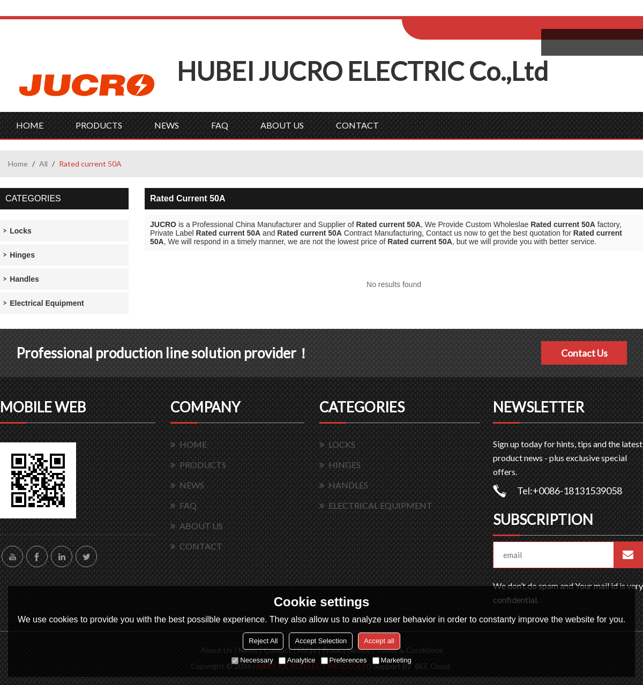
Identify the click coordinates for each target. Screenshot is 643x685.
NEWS (166, 125)
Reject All (263, 641)
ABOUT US (282, 125)
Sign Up (491, 11)
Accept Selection (321, 641)
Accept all (379, 641)
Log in (468, 11)
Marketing (392, 660)
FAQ (219, 125)
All (43, 163)
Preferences (344, 660)
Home (18, 163)
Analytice (297, 660)
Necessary (252, 660)
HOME (29, 125)
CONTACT (357, 125)
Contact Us (584, 353)
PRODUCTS (99, 125)
